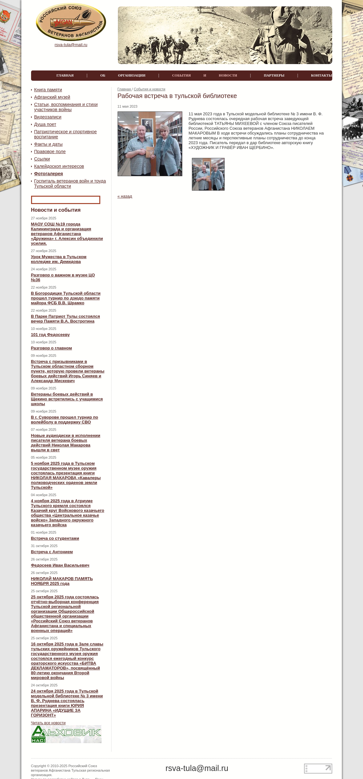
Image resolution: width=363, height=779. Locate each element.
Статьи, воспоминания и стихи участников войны (66, 107)
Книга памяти (48, 89)
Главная (125, 89)
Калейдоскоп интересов (59, 166)
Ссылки (42, 158)
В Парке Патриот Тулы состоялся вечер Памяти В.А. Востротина (65, 319)
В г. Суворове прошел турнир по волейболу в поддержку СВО (64, 419)
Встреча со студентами (55, 538)
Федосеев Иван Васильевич (60, 565)
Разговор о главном (51, 348)
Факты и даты (48, 144)
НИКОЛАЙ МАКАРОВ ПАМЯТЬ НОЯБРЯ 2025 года (62, 581)
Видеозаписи (48, 116)
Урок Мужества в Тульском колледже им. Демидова (59, 259)
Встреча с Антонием (52, 551)
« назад (125, 196)
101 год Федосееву (50, 334)
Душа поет (45, 124)
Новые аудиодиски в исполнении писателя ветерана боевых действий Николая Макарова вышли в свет (65, 442)
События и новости (149, 89)
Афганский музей (52, 97)
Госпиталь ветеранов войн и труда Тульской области (70, 183)
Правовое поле (50, 151)
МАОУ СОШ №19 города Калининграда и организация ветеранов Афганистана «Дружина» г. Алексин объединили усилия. (67, 234)
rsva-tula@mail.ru (70, 44)
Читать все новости (48, 723)
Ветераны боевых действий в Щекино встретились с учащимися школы (67, 399)
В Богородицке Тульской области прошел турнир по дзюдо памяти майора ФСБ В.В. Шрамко (66, 298)
